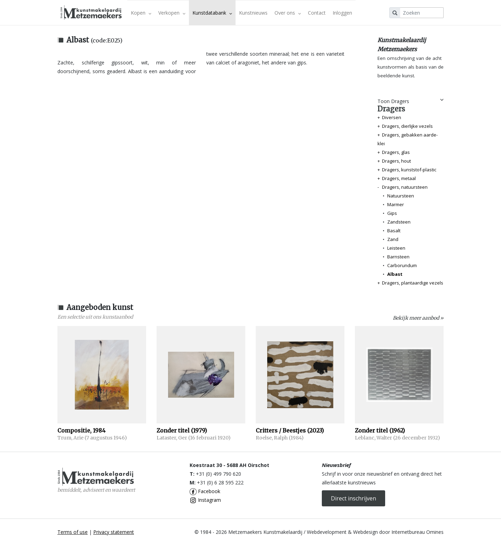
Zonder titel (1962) (380, 430)
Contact (317, 12)
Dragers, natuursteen (405, 187)
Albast (395, 274)
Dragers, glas (396, 152)
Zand (392, 239)
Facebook (205, 491)
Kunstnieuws (253, 12)
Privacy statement (113, 532)
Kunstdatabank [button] (212, 12)
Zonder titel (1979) (182, 430)
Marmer (395, 204)
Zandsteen (399, 222)
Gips (392, 213)
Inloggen (342, 12)
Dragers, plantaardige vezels (412, 283)
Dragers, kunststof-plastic (409, 169)
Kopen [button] (141, 12)
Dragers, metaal (399, 178)
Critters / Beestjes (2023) (290, 430)
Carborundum (402, 265)
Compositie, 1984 (81, 430)
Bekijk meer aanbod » (418, 318)
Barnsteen (398, 257)
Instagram (205, 500)
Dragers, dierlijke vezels (407, 126)
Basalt (393, 230)
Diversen (391, 117)
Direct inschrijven (353, 498)
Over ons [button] (288, 12)
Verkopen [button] (171, 12)
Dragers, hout (396, 161)
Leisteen (396, 248)
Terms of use (72, 532)
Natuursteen (400, 196)
